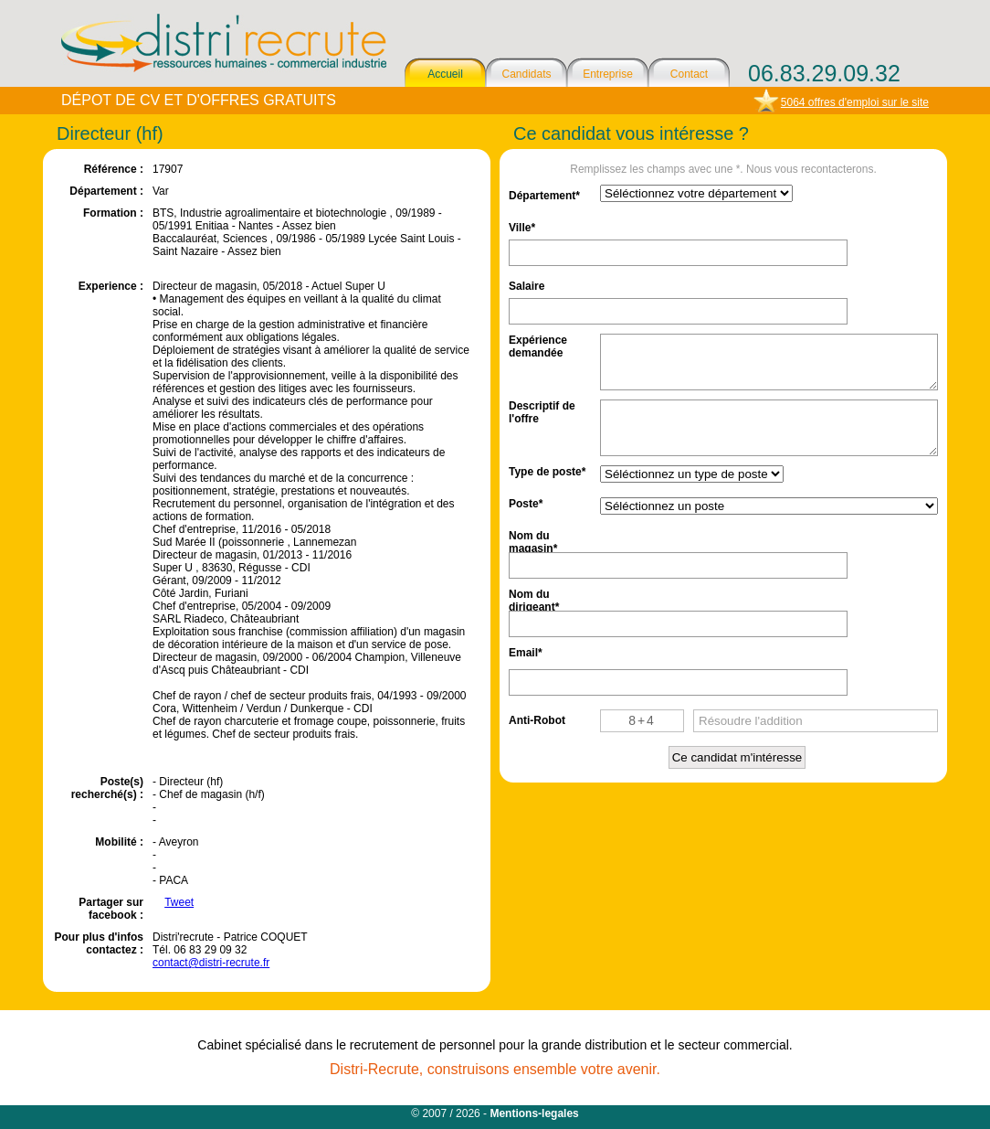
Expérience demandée (538, 345)
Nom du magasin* (533, 540)
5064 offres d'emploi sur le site (855, 102)
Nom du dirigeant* (534, 599)
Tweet (179, 902)
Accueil (445, 74)
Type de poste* (547, 471)
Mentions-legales (534, 1113)
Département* (544, 195)
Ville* (522, 227)
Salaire (526, 286)
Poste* (525, 503)
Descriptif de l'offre (542, 410)
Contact (689, 74)
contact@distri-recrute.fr (211, 962)
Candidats (526, 74)
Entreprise (608, 74)
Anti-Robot (537, 720)
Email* (525, 652)
